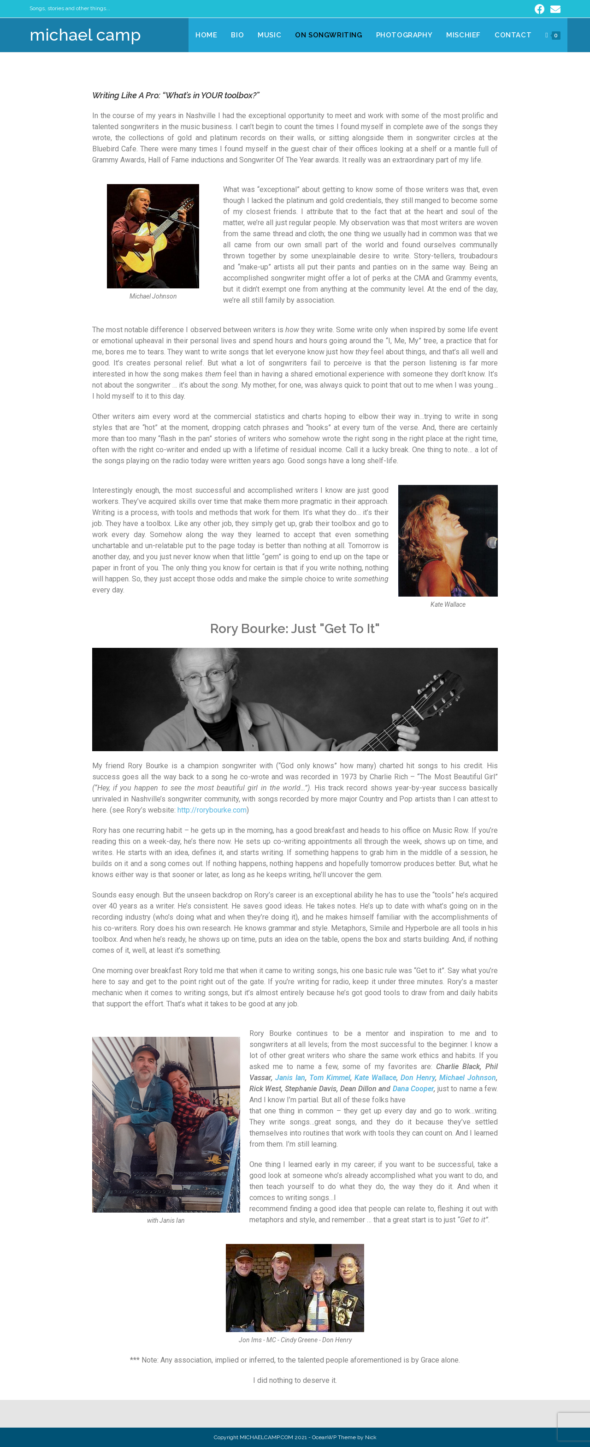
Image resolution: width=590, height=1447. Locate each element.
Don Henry (418, 1077)
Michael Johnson (467, 1077)
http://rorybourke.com (212, 810)
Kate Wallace (375, 1077)
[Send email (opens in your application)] (554, 9)
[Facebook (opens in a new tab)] (540, 9)
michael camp (85, 34)
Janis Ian (290, 1077)
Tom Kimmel (329, 1077)
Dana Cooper (413, 1088)
